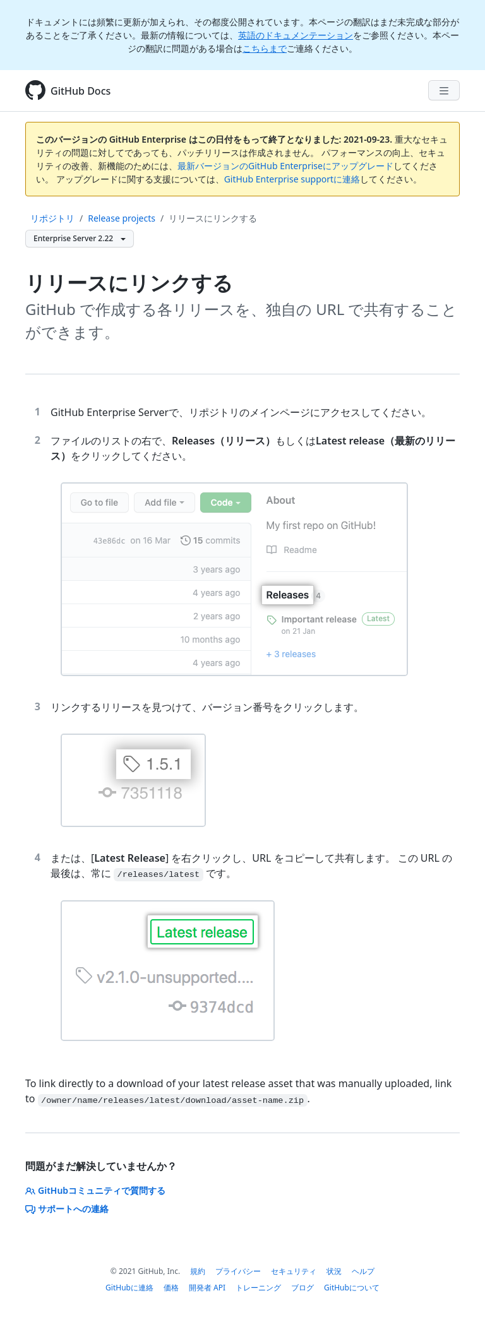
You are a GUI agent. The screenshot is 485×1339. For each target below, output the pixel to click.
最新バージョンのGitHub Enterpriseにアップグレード (285, 166)
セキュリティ (293, 1271)
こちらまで (264, 48)
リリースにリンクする (213, 218)
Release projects (121, 218)
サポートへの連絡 (67, 1209)
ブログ (302, 1287)
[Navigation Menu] (444, 90)
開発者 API (207, 1287)
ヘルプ (363, 1271)
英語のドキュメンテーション (295, 35)
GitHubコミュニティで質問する (95, 1190)
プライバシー (238, 1271)
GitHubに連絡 (129, 1287)
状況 (334, 1271)
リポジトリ (52, 218)
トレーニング (258, 1287)
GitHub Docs (81, 91)
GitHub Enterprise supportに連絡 (292, 179)
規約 (197, 1271)
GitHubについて (352, 1287)
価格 (171, 1287)
